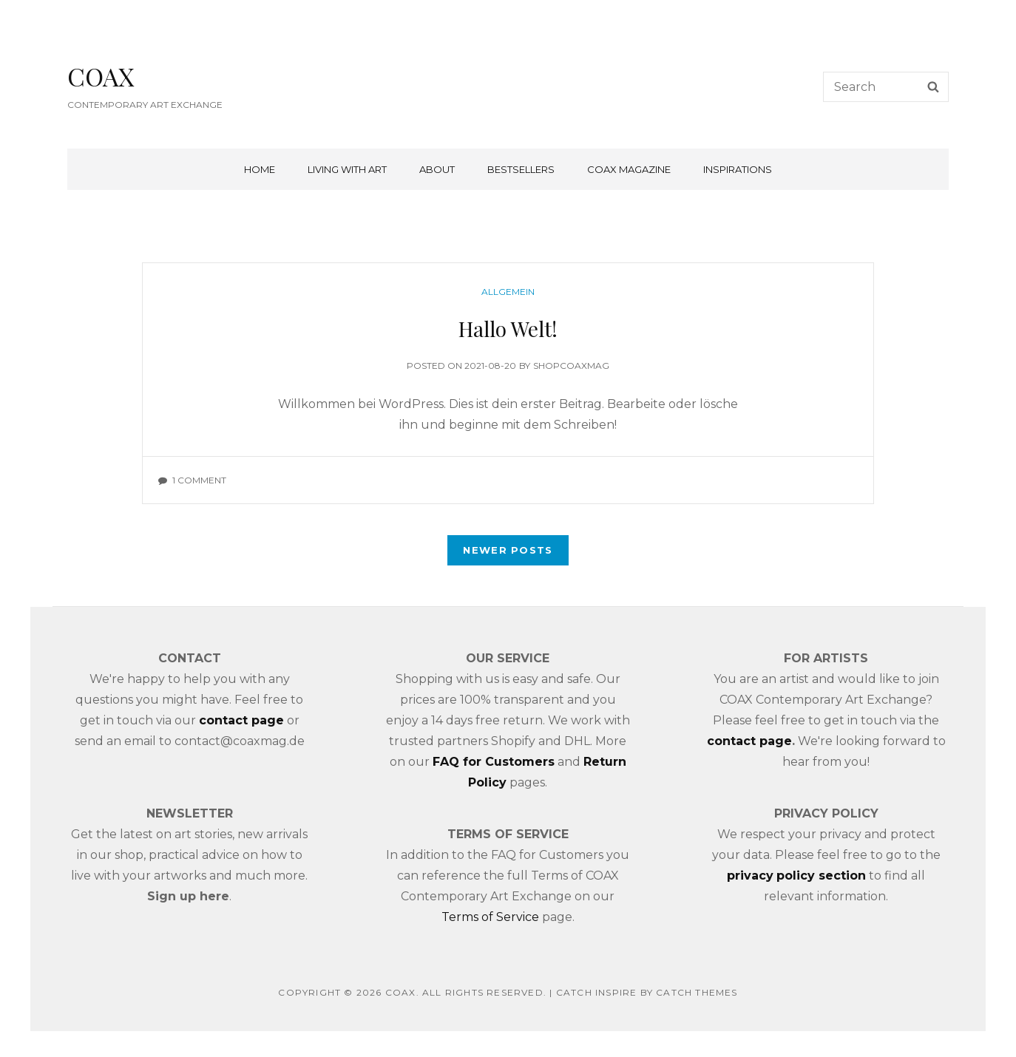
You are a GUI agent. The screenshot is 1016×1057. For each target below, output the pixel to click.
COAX (101, 76)
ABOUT (437, 169)
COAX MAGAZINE (629, 169)
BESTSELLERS (521, 169)
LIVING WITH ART (347, 169)
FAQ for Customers (494, 762)
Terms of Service (490, 917)
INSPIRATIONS (737, 169)
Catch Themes (696, 992)
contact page (749, 741)
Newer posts (507, 550)
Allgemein (508, 291)
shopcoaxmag (571, 365)
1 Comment (199, 480)
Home (259, 169)
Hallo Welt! (508, 328)
